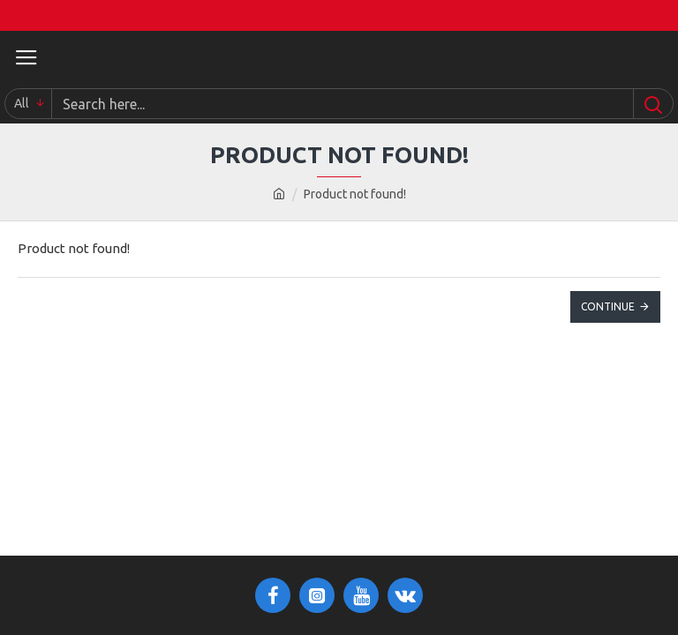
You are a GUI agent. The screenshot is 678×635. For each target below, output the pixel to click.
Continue (608, 306)
